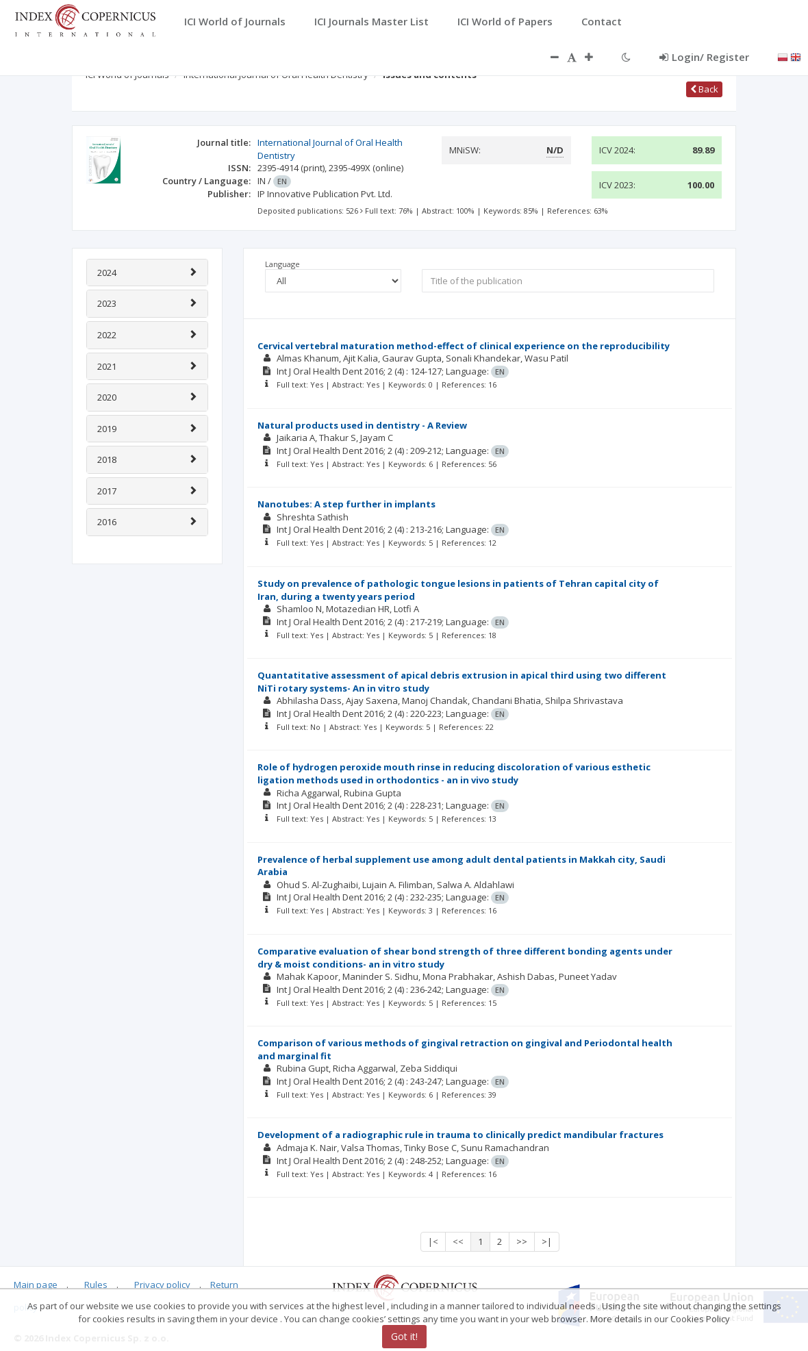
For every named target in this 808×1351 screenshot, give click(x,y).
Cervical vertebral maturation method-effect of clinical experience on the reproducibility (463, 346)
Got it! (404, 1336)
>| (547, 1241)
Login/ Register (704, 57)
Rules (96, 1284)
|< (433, 1241)
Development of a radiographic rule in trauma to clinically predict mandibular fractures (460, 1134)
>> (521, 1241)
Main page (36, 1284)
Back (704, 89)
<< (458, 1241)
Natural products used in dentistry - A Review (362, 425)
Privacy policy (162, 1284)
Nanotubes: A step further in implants (346, 504)
